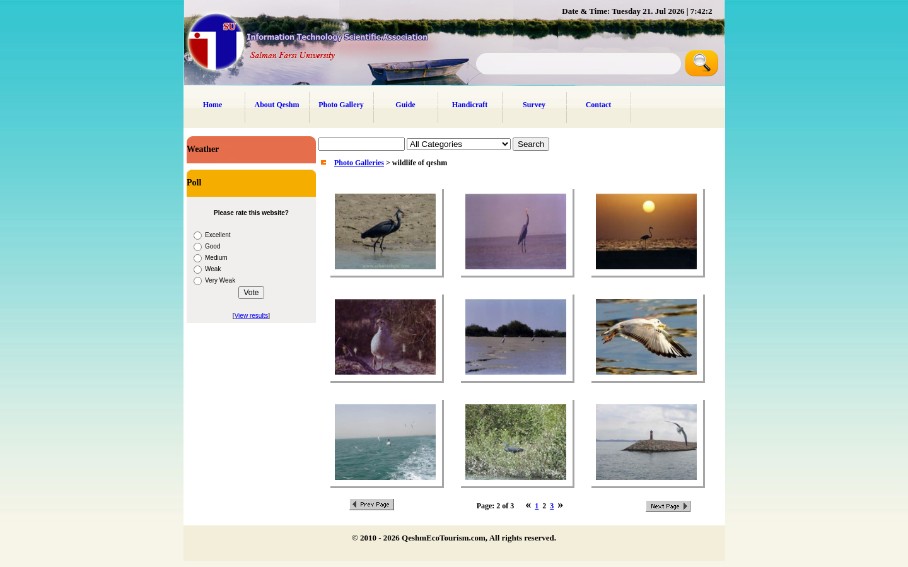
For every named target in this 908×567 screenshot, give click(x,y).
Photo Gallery (341, 104)
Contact (599, 104)
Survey (534, 104)
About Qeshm (276, 104)
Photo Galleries (359, 162)
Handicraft (470, 104)
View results (252, 315)
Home (213, 104)
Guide (405, 104)
